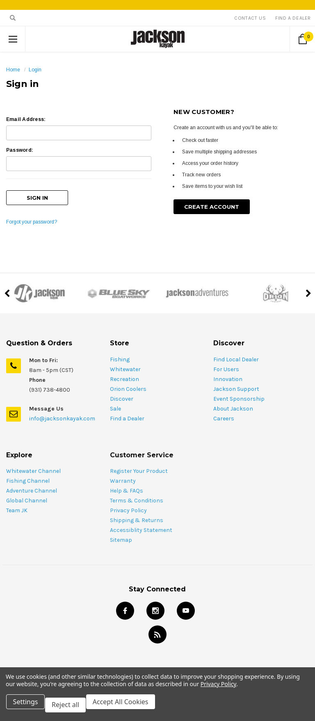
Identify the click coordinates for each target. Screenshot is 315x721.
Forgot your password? (31, 217)
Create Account (211, 206)
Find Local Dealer (236, 350)
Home (13, 70)
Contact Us (250, 18)
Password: (19, 150)
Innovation (227, 369)
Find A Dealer (293, 18)
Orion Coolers (128, 379)
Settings (28, 707)
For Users (226, 359)
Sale (115, 399)
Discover (121, 389)
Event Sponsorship (239, 389)
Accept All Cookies (130, 707)
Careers (223, 409)
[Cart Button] (302, 39)
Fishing (120, 350)
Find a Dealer (127, 409)
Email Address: (26, 119)
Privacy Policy (218, 690)
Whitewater (125, 359)
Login (35, 70)
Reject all (71, 707)
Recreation (124, 369)
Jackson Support (236, 379)
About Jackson (233, 399)
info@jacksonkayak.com (62, 409)
